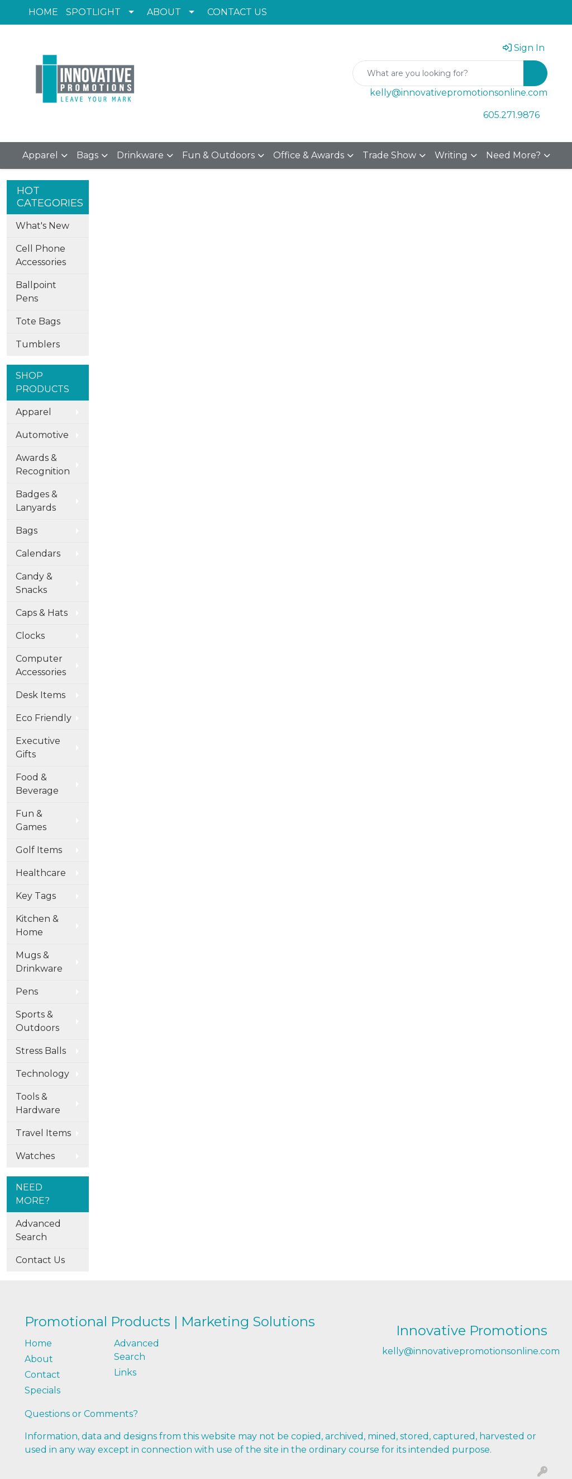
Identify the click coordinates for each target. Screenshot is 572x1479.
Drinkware (140, 155)
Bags (87, 155)
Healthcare (41, 873)
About (39, 1359)
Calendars (38, 553)
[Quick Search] (438, 73)
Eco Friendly (44, 718)
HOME (43, 12)
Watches (35, 1156)
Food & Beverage (37, 784)
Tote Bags (38, 321)
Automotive (42, 435)
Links (125, 1372)
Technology (42, 1073)
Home (38, 1343)
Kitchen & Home (37, 925)
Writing (451, 155)
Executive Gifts (38, 748)
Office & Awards (308, 155)
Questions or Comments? (81, 1414)
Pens (27, 991)
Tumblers (38, 344)
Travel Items (43, 1133)
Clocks (30, 635)
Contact (42, 1374)
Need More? (513, 155)
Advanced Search (38, 1230)
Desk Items (40, 695)
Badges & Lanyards (37, 501)
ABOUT (164, 12)
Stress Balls (41, 1050)
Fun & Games (31, 820)
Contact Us (40, 1260)
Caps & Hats (42, 612)
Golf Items (39, 850)
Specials (42, 1390)
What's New (42, 225)
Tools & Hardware (38, 1103)
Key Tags (36, 896)
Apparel (40, 155)
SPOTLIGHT (93, 12)
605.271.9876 (511, 115)
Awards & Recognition (43, 465)
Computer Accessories (41, 665)
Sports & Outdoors (37, 1021)
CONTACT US (237, 12)
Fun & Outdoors (218, 155)
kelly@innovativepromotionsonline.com (458, 92)
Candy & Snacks (34, 583)
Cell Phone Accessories (41, 255)
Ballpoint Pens (36, 292)
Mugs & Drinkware (39, 962)
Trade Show (389, 155)
